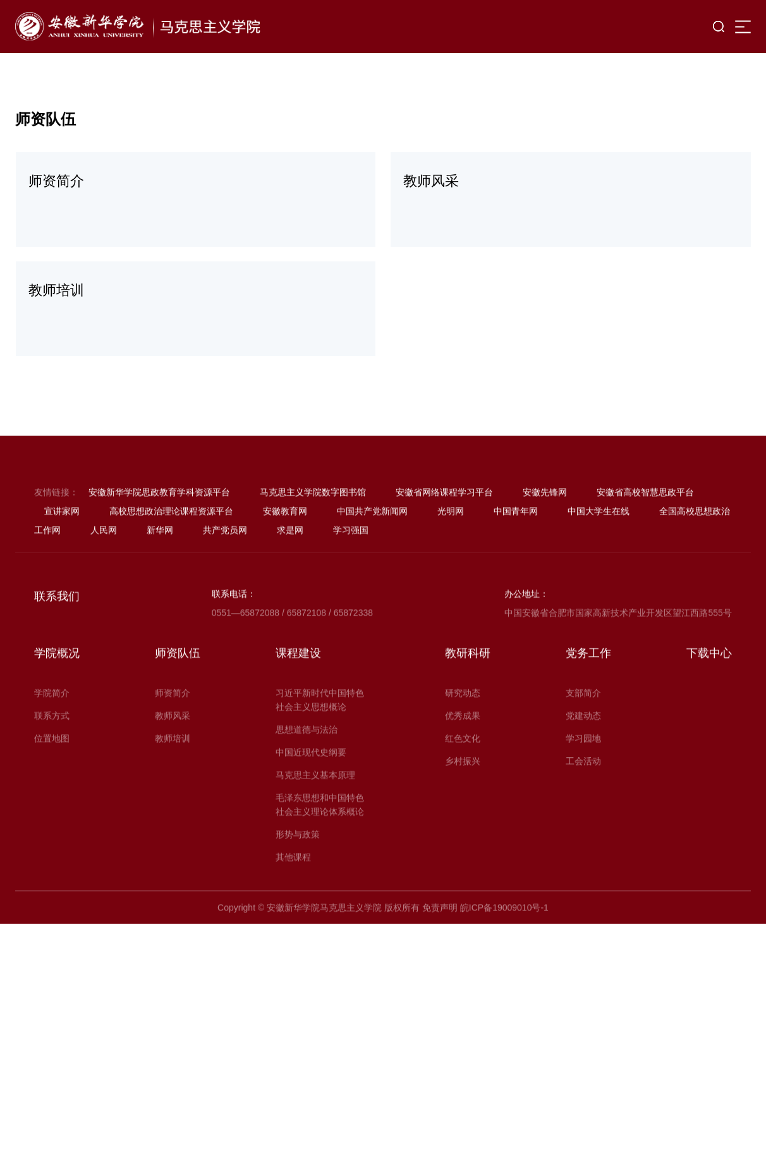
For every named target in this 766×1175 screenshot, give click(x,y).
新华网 (160, 573)
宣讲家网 (62, 554)
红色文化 (462, 781)
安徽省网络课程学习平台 (444, 535)
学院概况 (57, 695)
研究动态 (462, 736)
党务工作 (588, 695)
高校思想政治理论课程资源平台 (171, 554)
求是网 (290, 573)
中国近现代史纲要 (311, 795)
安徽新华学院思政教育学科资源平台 (159, 535)
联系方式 (52, 758)
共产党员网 (225, 573)
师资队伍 (177, 695)
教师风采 (172, 758)
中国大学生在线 (598, 554)
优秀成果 (462, 758)
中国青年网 (516, 554)
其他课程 (293, 900)
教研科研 (467, 695)
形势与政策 (298, 877)
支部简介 (583, 736)
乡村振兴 (462, 804)
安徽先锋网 (545, 535)
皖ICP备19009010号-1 (504, 950)
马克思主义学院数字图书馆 (313, 535)
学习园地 (583, 781)
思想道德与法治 (306, 772)
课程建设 (298, 695)
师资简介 (172, 736)
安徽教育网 (285, 554)
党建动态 (583, 758)
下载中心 (709, 695)
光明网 (450, 554)
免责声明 (440, 950)
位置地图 (52, 781)
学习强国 (350, 573)
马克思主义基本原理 (315, 818)
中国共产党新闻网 (372, 554)
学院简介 (52, 736)
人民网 (103, 573)
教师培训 (172, 781)
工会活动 (583, 804)
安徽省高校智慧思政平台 (645, 535)
